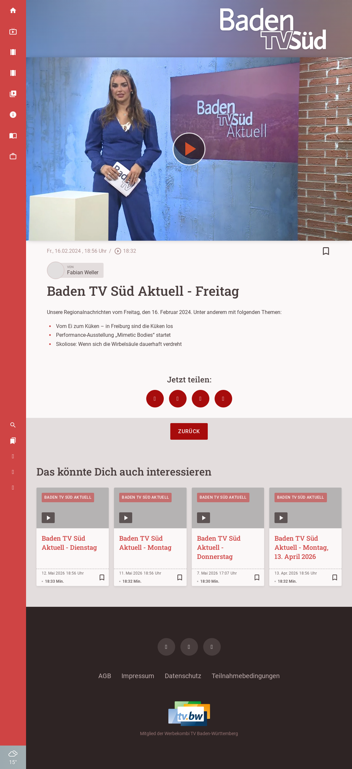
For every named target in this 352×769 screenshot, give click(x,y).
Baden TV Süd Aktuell (68, 497)
